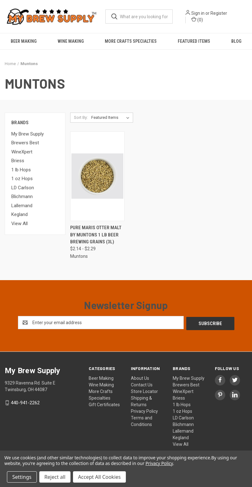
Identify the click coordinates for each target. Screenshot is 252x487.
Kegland (19, 214)
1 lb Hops (21, 170)
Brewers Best (25, 143)
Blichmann (22, 196)
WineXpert (21, 152)
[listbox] (111, 117)
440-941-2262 (25, 402)
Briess (17, 160)
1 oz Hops (22, 178)
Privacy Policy (144, 410)
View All (19, 223)
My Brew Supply (27, 134)
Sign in (197, 13)
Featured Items (194, 41)
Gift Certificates (104, 403)
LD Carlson (22, 188)
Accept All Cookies (99, 476)
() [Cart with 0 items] (197, 19)
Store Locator (144, 390)
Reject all (54, 476)
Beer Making (23, 41)
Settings (21, 476)
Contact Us (142, 383)
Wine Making (71, 41)
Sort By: (81, 117)
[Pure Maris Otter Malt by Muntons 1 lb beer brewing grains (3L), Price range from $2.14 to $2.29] (97, 176)
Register (218, 13)
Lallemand (21, 205)
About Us (140, 377)
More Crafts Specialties (131, 41)
